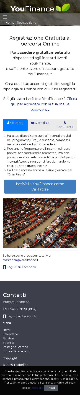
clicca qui (37, 387)
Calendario (10, 334)
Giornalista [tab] (40, 123)
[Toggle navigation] (5, 17)
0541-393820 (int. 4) (22, 309)
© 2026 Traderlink (15, 365)
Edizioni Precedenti (16, 351)
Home (9, 22)
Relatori (8, 338)
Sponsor (8, 342)
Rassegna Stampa (15, 347)
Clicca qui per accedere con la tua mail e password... (44, 104)
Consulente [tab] (64, 125)
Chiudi (51, 388)
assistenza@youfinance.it (20, 260)
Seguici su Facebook (19, 267)
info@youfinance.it (16, 302)
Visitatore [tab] (15, 123)
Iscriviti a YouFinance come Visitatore (40, 186)
